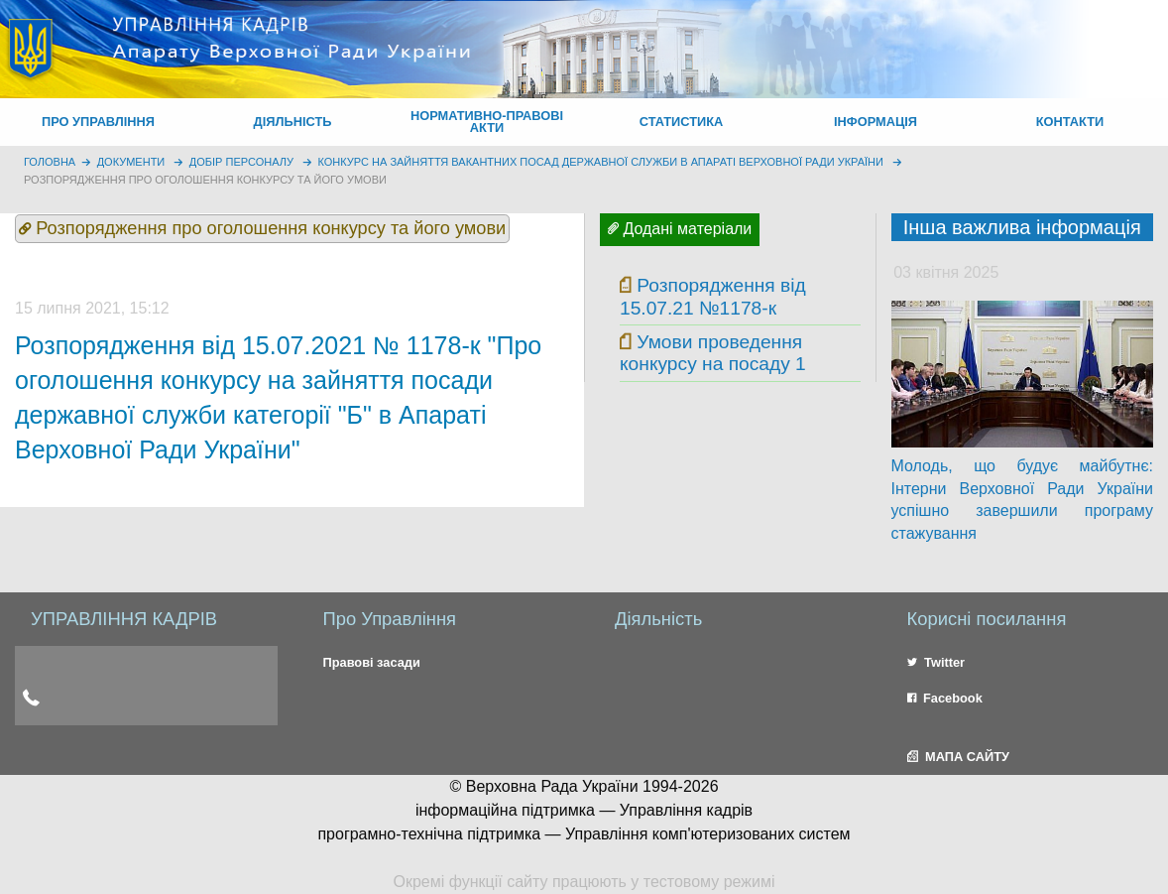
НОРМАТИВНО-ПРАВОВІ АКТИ (486, 122)
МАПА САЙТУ (958, 756)
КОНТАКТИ (1070, 121)
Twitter (936, 662)
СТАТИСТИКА (682, 121)
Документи (131, 162)
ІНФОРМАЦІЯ (875, 121)
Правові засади (371, 662)
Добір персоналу (241, 162)
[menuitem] (98, 122)
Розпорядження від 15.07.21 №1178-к (713, 296)
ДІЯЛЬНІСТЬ (293, 121)
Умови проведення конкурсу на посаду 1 (713, 352)
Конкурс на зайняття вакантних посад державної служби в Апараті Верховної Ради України (600, 162)
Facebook (945, 698)
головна (49, 162)
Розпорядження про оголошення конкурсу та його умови (205, 180)
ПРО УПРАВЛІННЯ (98, 121)
